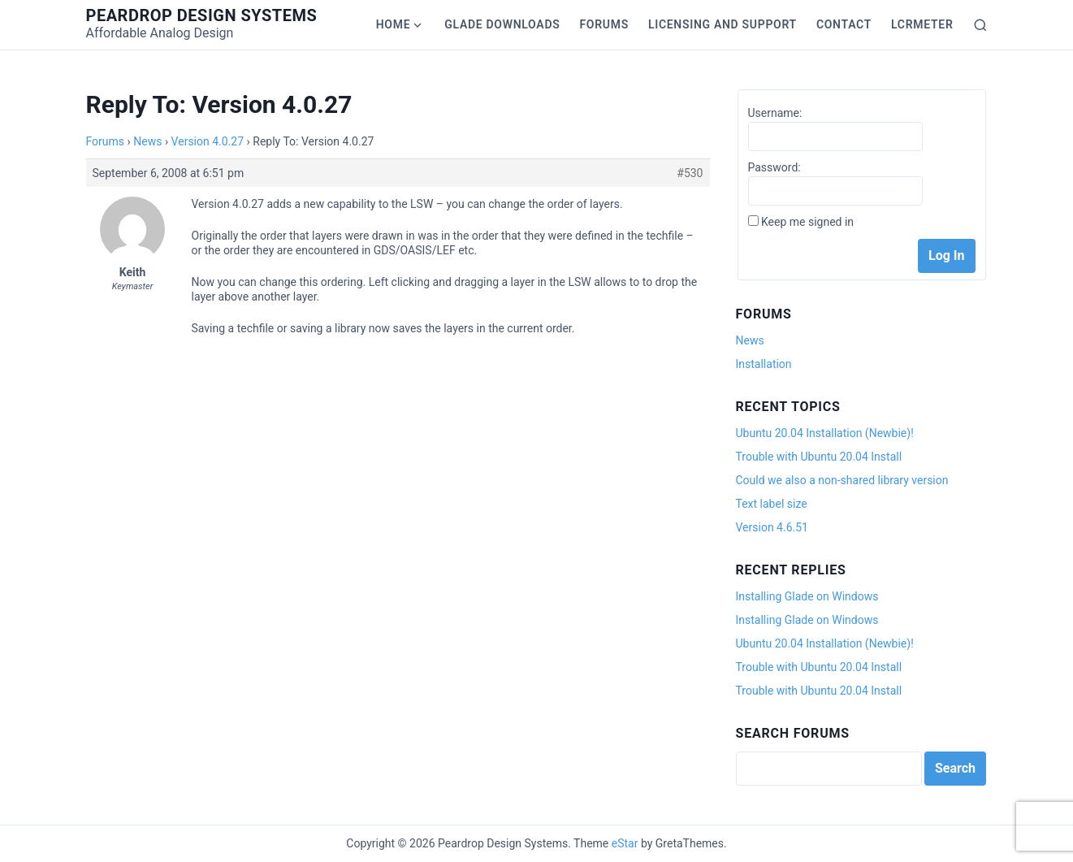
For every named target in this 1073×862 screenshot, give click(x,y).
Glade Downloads (502, 24)
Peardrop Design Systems (202, 15)
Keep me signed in (807, 221)
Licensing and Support (722, 24)
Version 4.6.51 (772, 527)
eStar (625, 843)
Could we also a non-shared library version (842, 480)
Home (393, 24)
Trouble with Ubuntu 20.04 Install (819, 456)
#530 (690, 173)
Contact (844, 24)
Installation (764, 363)
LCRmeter (922, 24)
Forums (603, 24)
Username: (775, 112)
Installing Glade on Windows (807, 596)
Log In (946, 255)
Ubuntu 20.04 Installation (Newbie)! (825, 433)
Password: (774, 167)
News (147, 141)
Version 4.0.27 (207, 141)
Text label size (771, 503)
